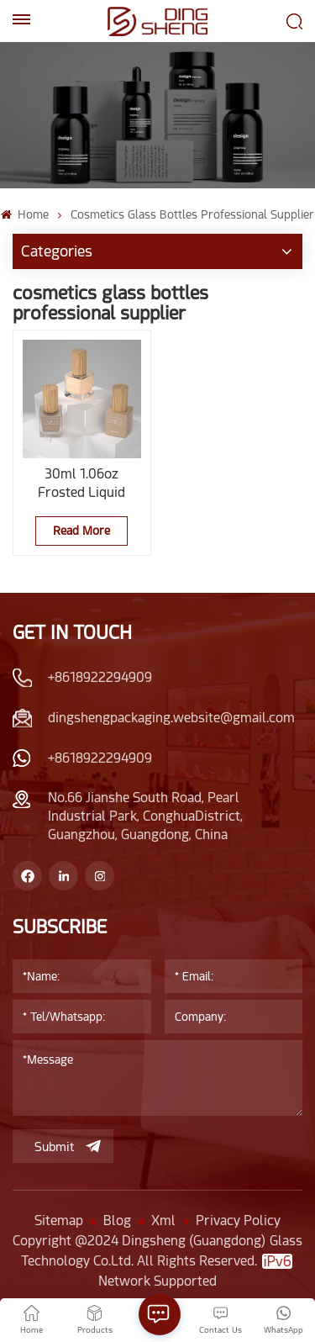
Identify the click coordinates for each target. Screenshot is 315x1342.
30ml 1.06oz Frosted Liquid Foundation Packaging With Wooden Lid (82, 484)
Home (25, 214)
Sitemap (58, 1220)
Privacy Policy (238, 1220)
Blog (117, 1220)
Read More (81, 530)
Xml (163, 1220)
